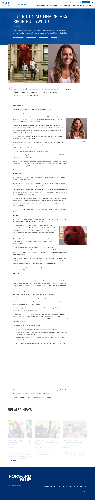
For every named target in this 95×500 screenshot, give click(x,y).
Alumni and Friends (31, 37)
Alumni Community (52, 5)
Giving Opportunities (78, 5)
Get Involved (75, 2)
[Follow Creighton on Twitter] (82, 492)
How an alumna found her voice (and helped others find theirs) (46, 443)
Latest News (54, 37)
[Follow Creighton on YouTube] (84, 492)
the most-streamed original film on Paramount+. (43, 263)
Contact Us (66, 2)
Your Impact (89, 5)
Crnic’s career (31, 125)
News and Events (65, 5)
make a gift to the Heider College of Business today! (33, 394)
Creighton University (18, 37)
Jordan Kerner (45, 225)
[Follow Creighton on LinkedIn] (86, 492)
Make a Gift (86, 2)
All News (13, 460)
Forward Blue (41, 5)
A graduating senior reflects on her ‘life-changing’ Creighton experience (20, 443)
